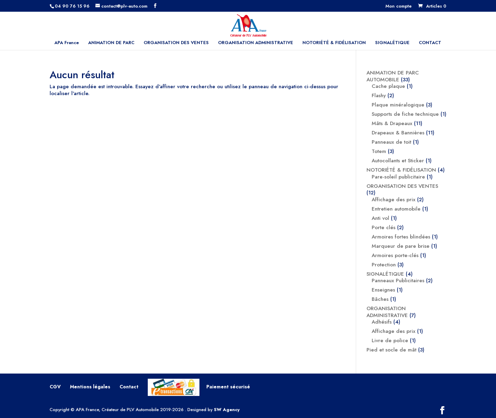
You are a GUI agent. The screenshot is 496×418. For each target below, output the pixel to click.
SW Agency (227, 409)
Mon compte (398, 6)
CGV (55, 386)
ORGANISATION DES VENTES (176, 43)
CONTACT (430, 43)
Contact (129, 386)
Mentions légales (90, 386)
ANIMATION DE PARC (111, 43)
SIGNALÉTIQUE (392, 43)
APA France (66, 43)
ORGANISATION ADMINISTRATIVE (255, 43)
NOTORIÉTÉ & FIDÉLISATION (334, 43)
